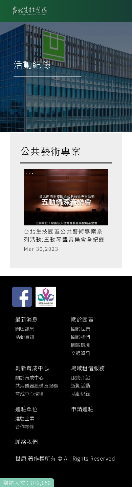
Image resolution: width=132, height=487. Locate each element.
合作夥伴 (24, 426)
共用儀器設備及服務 (36, 385)
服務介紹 (80, 377)
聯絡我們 (26, 442)
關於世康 (80, 328)
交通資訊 (80, 353)
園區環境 (80, 344)
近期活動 (80, 385)
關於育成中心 (29, 377)
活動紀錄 (80, 393)
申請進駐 (82, 409)
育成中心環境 (29, 393)
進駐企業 (24, 418)
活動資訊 (24, 336)
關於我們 (80, 336)
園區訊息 (24, 328)
